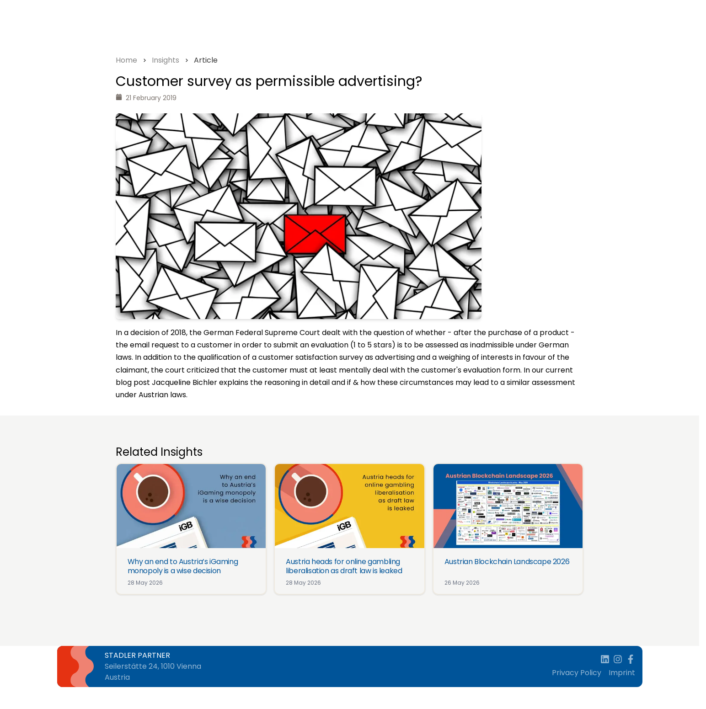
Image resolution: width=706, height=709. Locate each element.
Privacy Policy (576, 672)
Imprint (622, 672)
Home (126, 60)
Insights (165, 60)
